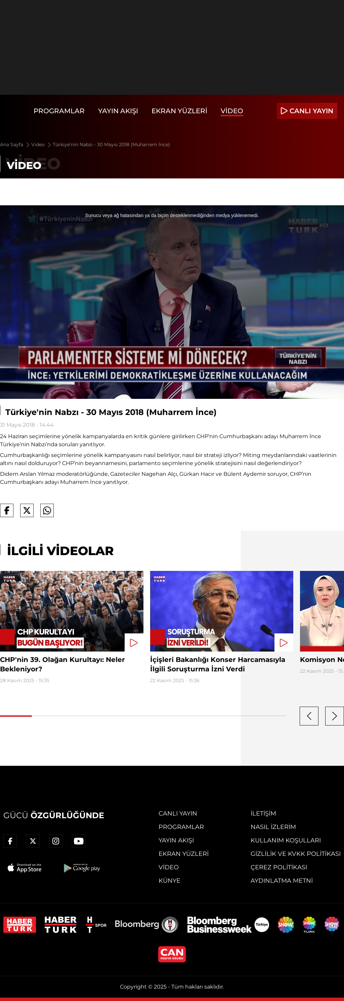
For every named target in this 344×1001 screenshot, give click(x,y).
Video (232, 111)
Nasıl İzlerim (273, 827)
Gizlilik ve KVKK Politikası (296, 854)
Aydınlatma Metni (282, 880)
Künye (169, 880)
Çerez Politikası (279, 867)
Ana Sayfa (15, 144)
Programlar (59, 111)
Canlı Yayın (178, 813)
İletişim (263, 813)
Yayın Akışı (118, 111)
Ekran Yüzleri (179, 111)
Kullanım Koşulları (286, 840)
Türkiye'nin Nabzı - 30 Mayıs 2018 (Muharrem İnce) (111, 144)
